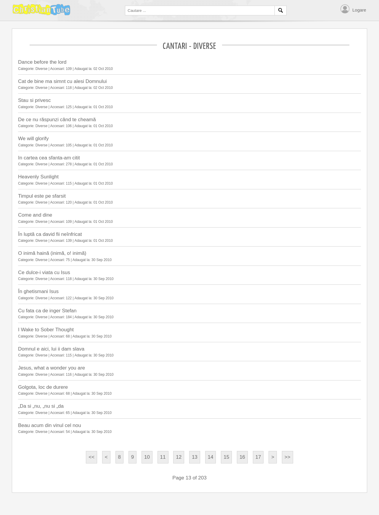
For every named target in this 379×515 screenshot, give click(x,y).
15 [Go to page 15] (226, 457)
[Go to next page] (273, 457)
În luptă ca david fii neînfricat (50, 234)
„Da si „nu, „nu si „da (41, 406)
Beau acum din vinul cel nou (49, 425)
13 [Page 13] (194, 457)
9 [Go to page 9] (132, 457)
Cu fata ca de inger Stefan (47, 311)
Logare (359, 9)
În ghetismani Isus (38, 291)
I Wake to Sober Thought (46, 329)
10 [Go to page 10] (147, 457)
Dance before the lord (42, 62)
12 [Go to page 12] (179, 457)
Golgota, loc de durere (43, 387)
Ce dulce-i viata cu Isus (44, 272)
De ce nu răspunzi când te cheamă (57, 119)
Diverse (42, 69)
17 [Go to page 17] (258, 457)
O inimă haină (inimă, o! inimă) (52, 253)
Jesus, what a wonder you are (51, 368)
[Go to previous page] (106, 457)
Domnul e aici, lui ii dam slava (51, 349)
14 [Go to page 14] (210, 457)
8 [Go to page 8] (119, 457)
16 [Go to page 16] (242, 457)
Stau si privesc (34, 100)
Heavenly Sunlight (38, 177)
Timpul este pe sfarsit (42, 196)
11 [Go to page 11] (163, 457)
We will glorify (33, 138)
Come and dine (35, 215)
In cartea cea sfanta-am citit (49, 158)
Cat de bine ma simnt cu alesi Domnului (62, 81)
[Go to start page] (91, 457)
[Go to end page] (287, 457)
